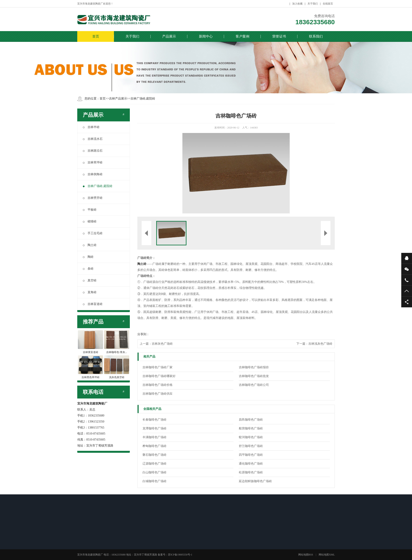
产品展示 (169, 36)
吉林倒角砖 (93, 174)
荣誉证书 (279, 36)
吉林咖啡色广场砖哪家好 (159, 376)
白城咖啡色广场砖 (154, 481)
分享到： (143, 334)
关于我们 (312, 3)
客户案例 (242, 36)
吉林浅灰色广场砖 (320, 343)
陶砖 (88, 256)
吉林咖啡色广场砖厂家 (157, 367)
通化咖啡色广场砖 (251, 463)
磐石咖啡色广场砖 (154, 454)
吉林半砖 (91, 127)
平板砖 (90, 209)
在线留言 (328, 3)
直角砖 (90, 292)
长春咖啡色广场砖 (154, 419)
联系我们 (316, 36)
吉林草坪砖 (93, 162)
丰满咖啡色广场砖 (154, 437)
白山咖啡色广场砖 (154, 472)
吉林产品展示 (118, 98)
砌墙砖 (90, 221)
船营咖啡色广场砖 (251, 428)
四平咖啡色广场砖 (251, 454)
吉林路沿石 (93, 150)
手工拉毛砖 (93, 233)
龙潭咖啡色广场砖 (154, 428)
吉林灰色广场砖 (162, 343)
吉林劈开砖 (93, 197)
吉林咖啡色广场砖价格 (157, 384)
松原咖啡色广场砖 (251, 472)
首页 (95, 36)
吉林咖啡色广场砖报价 (254, 367)
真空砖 (90, 280)
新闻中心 (206, 36)
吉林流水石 (93, 138)
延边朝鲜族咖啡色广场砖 (255, 481)
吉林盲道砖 (93, 304)
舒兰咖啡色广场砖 (251, 446)
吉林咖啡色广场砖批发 (254, 376)
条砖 (88, 268)
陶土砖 (90, 245)
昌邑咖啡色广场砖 (251, 419)
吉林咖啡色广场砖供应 (157, 393)
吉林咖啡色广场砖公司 (254, 384)
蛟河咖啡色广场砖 (251, 437)
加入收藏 (297, 3)
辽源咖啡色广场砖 (154, 463)
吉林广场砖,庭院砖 (142, 98)
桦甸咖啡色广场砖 (154, 446)
